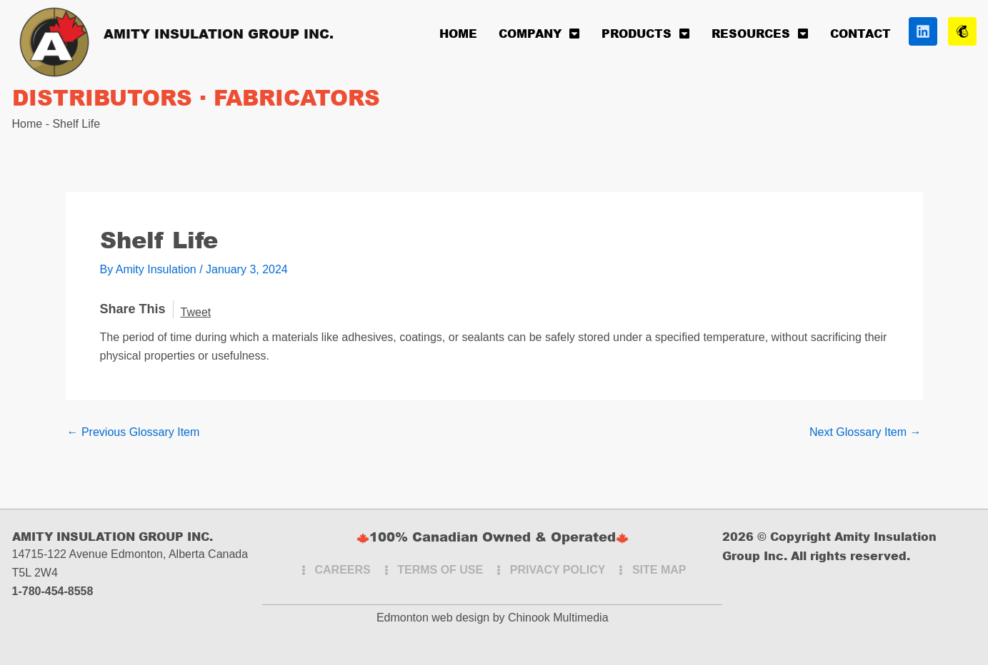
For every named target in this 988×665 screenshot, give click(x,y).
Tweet (196, 312)
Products (646, 33)
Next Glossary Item (865, 432)
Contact (860, 33)
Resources (760, 33)
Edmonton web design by (440, 617)
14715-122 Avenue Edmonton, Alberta (108, 554)
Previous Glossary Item (133, 432)
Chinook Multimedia (558, 617)
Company (539, 33)
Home (458, 33)
